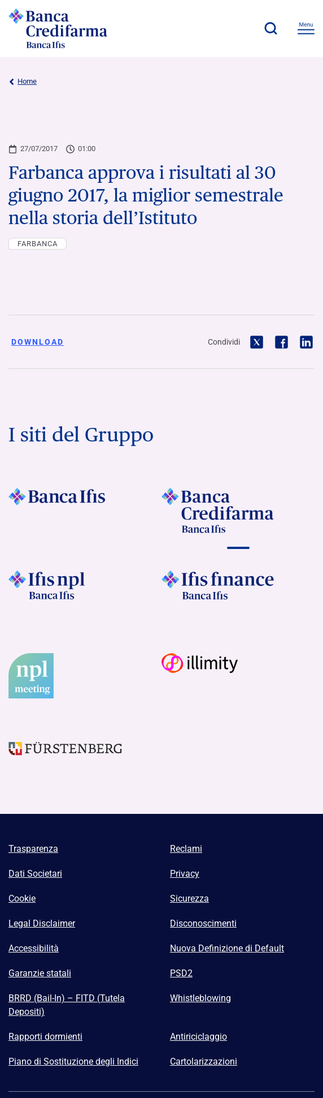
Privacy (184, 873)
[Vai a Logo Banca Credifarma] (238, 510)
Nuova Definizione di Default (227, 948)
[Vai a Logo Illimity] (238, 676)
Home (22, 81)
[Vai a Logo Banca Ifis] (85, 510)
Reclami (186, 848)
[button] (270, 28)
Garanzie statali (39, 973)
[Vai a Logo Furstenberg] (85, 758)
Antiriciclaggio (198, 1036)
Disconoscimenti (203, 923)
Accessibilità (33, 948)
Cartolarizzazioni (203, 1061)
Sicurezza (189, 898)
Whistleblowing (200, 998)
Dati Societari (35, 873)
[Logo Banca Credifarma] (70, 28)
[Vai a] (85, 593)
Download (37, 341)
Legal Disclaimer (41, 923)
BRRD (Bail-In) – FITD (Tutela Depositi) (66, 1005)
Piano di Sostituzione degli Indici (73, 1061)
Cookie (22, 898)
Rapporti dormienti (45, 1036)
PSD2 (181, 973)
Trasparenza (33, 848)
